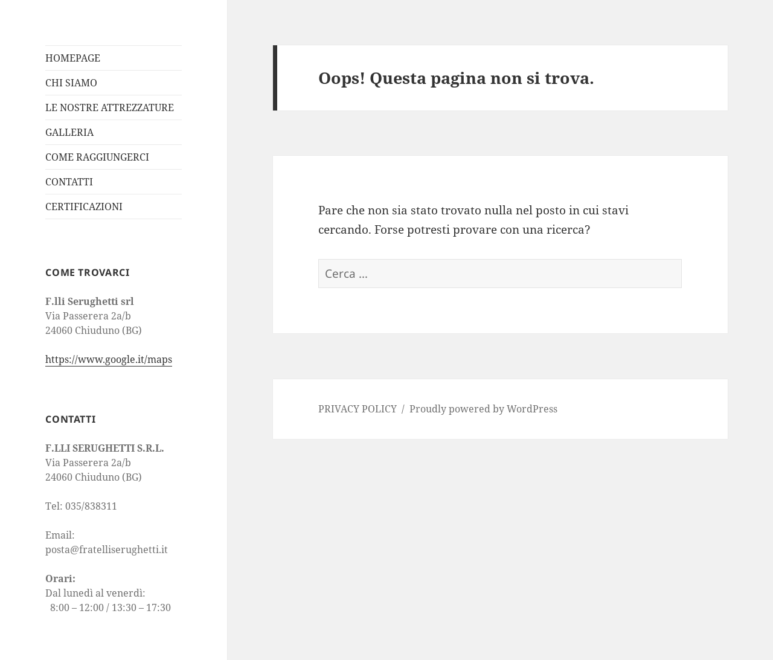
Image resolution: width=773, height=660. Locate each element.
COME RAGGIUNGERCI (97, 157)
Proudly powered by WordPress (483, 408)
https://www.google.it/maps (108, 359)
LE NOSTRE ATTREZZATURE (109, 107)
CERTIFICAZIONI (84, 206)
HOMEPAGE (72, 58)
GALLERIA (69, 132)
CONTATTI (69, 181)
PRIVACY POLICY (357, 408)
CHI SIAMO (71, 82)
